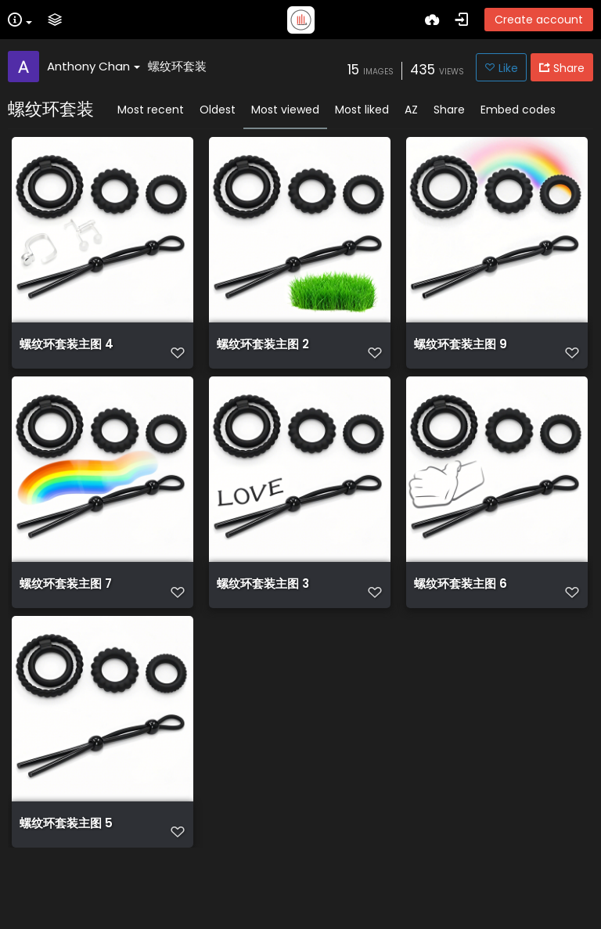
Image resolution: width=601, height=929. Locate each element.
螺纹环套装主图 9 (460, 352)
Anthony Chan (93, 66)
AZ (411, 109)
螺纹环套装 (177, 66)
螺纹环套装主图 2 (263, 352)
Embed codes (518, 109)
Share (449, 109)
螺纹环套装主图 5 (66, 875)
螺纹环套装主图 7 (66, 613)
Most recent (150, 109)
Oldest (218, 109)
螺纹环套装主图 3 (263, 613)
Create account (539, 19)
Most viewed (285, 109)
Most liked (362, 109)
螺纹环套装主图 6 (460, 613)
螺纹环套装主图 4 (66, 352)
